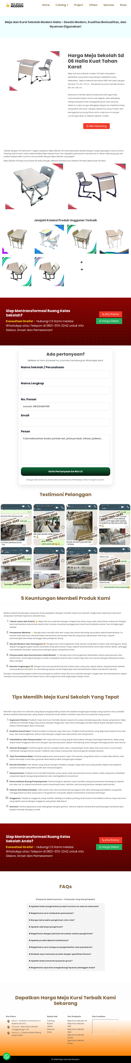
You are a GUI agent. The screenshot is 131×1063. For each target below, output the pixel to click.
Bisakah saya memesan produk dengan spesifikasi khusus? (60, 954)
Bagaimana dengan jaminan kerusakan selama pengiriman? (61, 933)
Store (123, 5)
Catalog (61, 5)
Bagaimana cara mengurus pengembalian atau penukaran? (61, 947)
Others (93, 5)
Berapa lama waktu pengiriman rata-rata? (52, 920)
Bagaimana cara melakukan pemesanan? (51, 913)
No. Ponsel (65, 404)
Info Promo (110, 314)
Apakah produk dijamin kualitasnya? (49, 940)
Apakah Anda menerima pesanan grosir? (51, 961)
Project (78, 5)
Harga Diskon (109, 321)
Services (108, 5)
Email (65, 420)
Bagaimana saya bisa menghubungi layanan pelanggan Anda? (62, 967)
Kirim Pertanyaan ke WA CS (65, 471)
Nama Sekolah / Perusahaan (65, 372)
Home (46, 5)
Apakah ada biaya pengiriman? (46, 927)
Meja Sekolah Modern (69, 1059)
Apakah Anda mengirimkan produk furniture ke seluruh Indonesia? (64, 906)
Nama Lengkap (65, 388)
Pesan (65, 447)
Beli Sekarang (96, 126)
